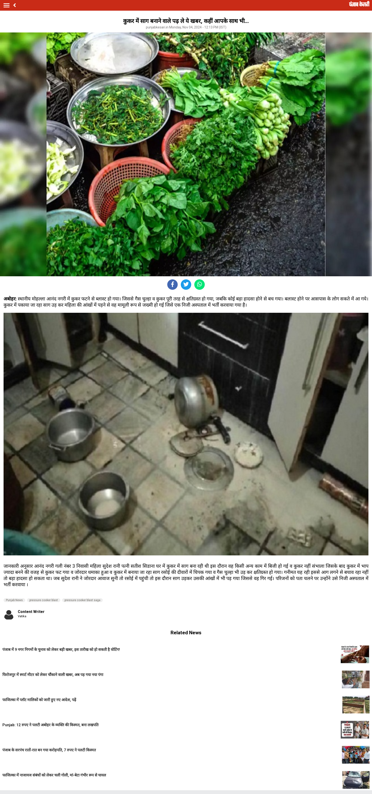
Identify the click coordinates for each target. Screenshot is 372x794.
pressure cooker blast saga (82, 600)
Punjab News (14, 600)
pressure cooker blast (43, 600)
